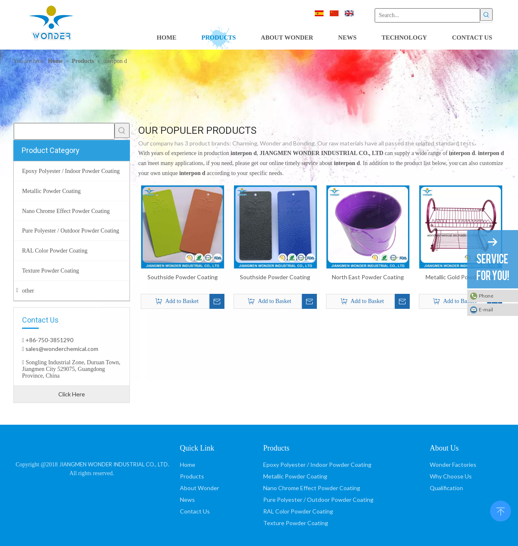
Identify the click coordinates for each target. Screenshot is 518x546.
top (500, 510)
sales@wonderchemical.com (61, 348)
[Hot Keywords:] (486, 14)
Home (187, 464)
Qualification (446, 487)
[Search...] (427, 15)
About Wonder (199, 487)
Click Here (71, 394)
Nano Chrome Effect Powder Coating (311, 487)
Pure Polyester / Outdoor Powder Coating (318, 499)
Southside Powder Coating (182, 277)
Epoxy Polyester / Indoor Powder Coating (317, 464)
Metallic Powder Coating (295, 476)
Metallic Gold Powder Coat (461, 277)
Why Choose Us (451, 476)
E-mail (486, 309)
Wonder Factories (453, 464)
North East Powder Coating (368, 277)
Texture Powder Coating (295, 522)
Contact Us (195, 511)
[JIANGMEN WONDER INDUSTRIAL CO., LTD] (92, 446)
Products (192, 476)
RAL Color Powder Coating (298, 511)
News (187, 499)
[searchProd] (64, 131)
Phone (486, 296)
